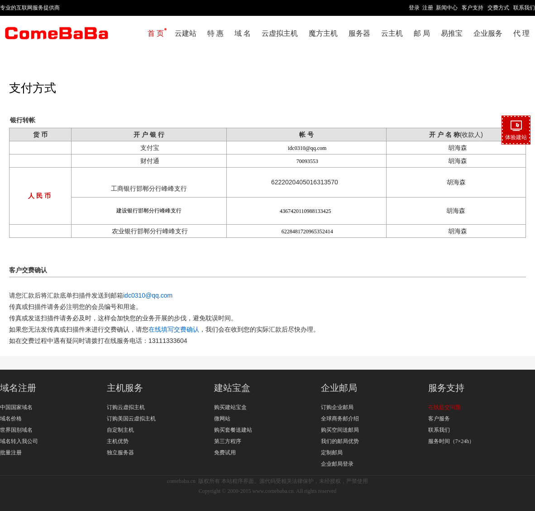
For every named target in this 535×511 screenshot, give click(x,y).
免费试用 (225, 452)
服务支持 (446, 388)
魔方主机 (323, 33)
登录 (414, 8)
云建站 (185, 33)
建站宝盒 (232, 388)
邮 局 (422, 33)
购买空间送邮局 (340, 430)
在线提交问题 (444, 407)
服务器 (359, 33)
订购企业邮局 (337, 407)
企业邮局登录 (337, 464)
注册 (427, 8)
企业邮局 (339, 388)
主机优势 (118, 441)
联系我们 (524, 8)
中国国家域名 (16, 407)
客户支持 (472, 8)
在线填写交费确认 (173, 329)
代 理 (521, 33)
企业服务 (487, 33)
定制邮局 (332, 452)
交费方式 (498, 8)
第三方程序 (227, 441)
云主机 (392, 33)
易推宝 (452, 33)
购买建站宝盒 (230, 407)
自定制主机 (120, 430)
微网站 (222, 418)
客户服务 (439, 418)
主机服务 (125, 388)
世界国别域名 (16, 430)
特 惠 (215, 33)
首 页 (156, 33)
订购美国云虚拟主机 (131, 418)
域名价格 (11, 418)
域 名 (242, 33)
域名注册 (18, 388)
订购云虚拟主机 (126, 407)
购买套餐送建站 (233, 430)
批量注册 (11, 452)
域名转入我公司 (19, 441)
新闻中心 (447, 8)
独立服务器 (120, 452)
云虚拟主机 (280, 33)
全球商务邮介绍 (340, 418)
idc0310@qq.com (147, 295)
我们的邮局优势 (340, 441)
